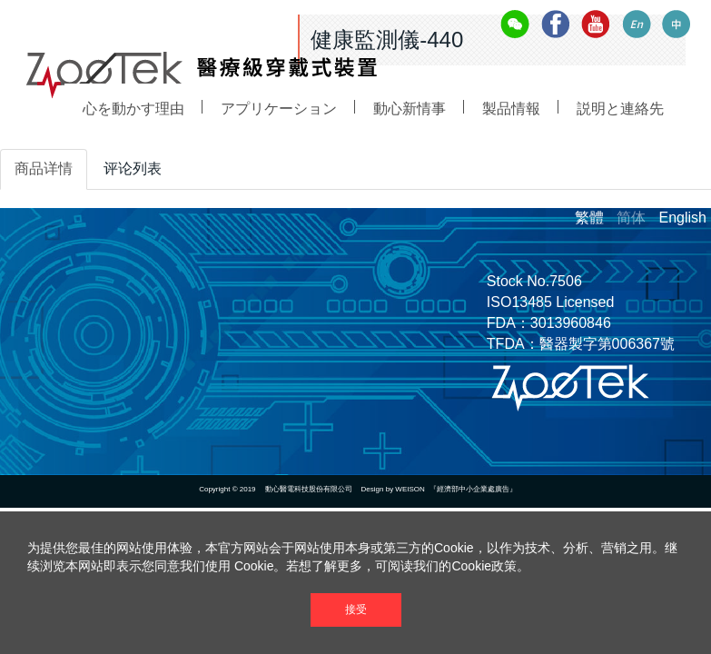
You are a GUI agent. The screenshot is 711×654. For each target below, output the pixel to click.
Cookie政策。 (490, 566)
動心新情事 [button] (409, 176)
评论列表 (133, 168)
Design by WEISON (393, 489)
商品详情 (44, 168)
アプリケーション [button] (279, 140)
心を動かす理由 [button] (133, 120)
